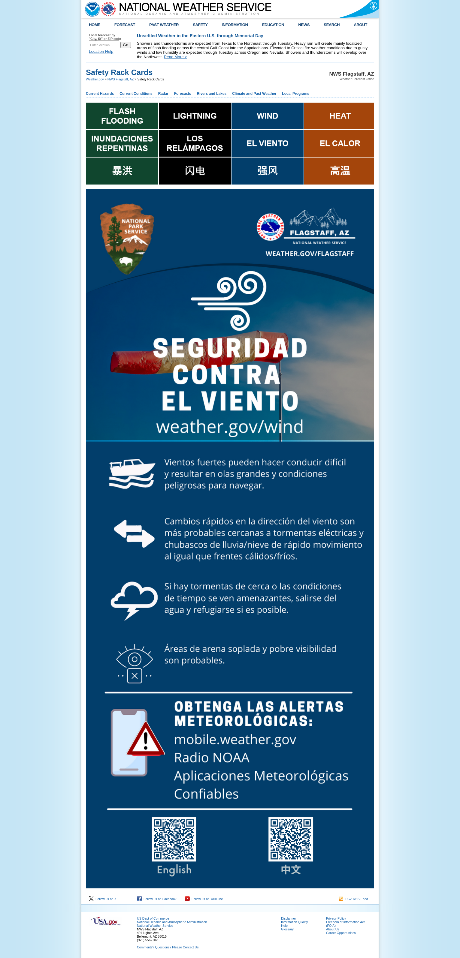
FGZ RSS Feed (353, 899)
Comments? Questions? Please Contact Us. (168, 947)
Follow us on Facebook (157, 899)
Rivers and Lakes (211, 94)
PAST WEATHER (164, 25)
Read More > (175, 57)
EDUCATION (273, 25)
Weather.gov (95, 79)
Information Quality (294, 922)
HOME (94, 25)
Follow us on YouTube (204, 899)
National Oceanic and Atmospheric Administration (172, 922)
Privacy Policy (336, 918)
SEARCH (332, 25)
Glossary (287, 929)
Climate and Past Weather (254, 94)
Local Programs (295, 94)
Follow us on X (103, 899)
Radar (163, 94)
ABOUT (360, 25)
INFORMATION (235, 25)
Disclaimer (288, 918)
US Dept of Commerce (153, 918)
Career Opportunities (341, 933)
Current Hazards (100, 94)
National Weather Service (155, 925)
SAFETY (200, 25)
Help (284, 925)
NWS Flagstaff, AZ (120, 79)
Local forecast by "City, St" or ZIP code (105, 37)
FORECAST (124, 25)
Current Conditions (136, 94)
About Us (332, 929)
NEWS (304, 25)
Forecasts (182, 94)
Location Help (101, 51)
